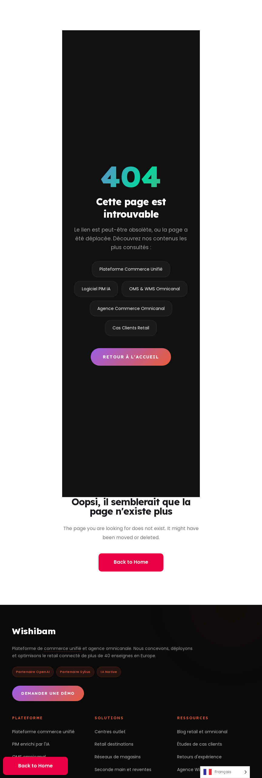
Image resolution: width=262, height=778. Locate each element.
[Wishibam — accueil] (44, 11)
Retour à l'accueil (131, 357)
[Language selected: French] (225, 772)
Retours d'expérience (199, 757)
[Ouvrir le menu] (249, 11)
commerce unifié (62, 648)
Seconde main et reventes (123, 769)
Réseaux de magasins (118, 757)
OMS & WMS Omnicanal (154, 289)
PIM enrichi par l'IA (30, 744)
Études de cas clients (199, 744)
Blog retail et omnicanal (202, 732)
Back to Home (131, 562)
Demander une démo (48, 693)
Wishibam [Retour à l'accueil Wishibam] (33, 631)
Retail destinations (114, 744)
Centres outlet (110, 732)
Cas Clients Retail (131, 328)
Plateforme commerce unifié (43, 732)
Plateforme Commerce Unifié (131, 269)
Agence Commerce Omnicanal (131, 308)
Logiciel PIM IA (96, 289)
